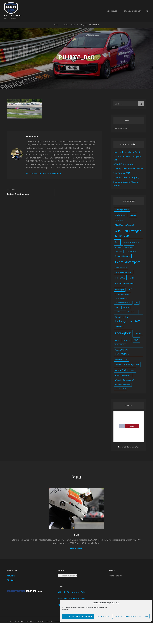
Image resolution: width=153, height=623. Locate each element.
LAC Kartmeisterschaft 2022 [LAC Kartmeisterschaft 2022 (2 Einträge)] (123, 299)
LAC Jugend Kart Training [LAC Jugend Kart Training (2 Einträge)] (122, 290)
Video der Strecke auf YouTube (72, 587)
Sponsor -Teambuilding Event (127, 146)
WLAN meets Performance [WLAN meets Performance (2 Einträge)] (122, 380)
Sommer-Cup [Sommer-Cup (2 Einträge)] (126, 336)
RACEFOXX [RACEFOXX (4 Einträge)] (119, 322)
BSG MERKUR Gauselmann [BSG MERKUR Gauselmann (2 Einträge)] (131, 239)
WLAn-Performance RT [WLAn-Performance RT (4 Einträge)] (124, 375)
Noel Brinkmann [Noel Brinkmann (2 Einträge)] (120, 308)
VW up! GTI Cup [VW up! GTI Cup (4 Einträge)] (121, 354)
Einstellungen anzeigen (131, 616)
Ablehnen (103, 616)
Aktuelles (66, 19)
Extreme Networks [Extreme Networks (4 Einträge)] (122, 253)
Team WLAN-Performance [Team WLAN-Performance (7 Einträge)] (122, 347)
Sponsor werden (132, 8)
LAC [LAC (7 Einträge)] (130, 285)
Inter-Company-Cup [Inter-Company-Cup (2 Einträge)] (121, 264)
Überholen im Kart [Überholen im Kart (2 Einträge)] (120, 384)
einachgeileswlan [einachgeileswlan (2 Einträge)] (131, 248)
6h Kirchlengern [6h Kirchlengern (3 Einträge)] (121, 212)
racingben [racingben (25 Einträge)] (123, 329)
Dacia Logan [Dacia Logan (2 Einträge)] (118, 248)
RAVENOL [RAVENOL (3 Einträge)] (138, 330)
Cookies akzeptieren (78, 616)
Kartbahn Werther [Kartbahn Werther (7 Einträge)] (124, 279)
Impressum (111, 8)
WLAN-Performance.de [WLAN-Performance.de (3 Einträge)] (123, 370)
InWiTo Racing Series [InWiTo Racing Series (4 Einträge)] (123, 269)
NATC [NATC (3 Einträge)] (117, 303)
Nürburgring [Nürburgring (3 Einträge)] (132, 308)
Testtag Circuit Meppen (79, 19)
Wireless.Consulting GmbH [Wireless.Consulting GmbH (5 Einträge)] (127, 359)
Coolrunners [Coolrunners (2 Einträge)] (128, 244)
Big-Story (11, 575)
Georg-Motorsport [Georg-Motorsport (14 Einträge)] (127, 259)
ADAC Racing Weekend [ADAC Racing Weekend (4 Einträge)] (124, 222)
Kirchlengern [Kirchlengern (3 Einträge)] (119, 286)
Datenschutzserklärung (55, 616)
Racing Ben (27, 7)
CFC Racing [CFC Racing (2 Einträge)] (118, 244)
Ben (76, 529)
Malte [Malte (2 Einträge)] (136, 299)
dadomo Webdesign (27, 618)
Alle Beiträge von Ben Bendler (44, 168)
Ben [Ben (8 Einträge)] (117, 239)
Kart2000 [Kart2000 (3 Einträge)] (132, 274)
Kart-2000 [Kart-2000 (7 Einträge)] (120, 274)
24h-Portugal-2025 (122, 170)
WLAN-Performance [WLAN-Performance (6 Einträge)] (125, 365)
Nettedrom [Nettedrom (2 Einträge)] (126, 303)
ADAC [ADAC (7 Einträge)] (133, 212)
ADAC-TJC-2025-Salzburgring (126, 175)
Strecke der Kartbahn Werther (72, 593)
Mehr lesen (76, 543)
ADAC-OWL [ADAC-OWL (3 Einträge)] (119, 217)
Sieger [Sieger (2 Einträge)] (117, 336)
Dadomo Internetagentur (128, 442)
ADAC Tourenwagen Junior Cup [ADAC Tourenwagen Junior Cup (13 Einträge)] (128, 230)
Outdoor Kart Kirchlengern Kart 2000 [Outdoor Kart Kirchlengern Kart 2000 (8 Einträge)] (127, 315)
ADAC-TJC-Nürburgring (123, 158)
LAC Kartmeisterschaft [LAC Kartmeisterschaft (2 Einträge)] (121, 295)
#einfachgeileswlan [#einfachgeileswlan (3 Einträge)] (122, 207)
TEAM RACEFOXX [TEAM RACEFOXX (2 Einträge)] (120, 340)
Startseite (57, 19)
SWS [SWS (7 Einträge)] (136, 335)
